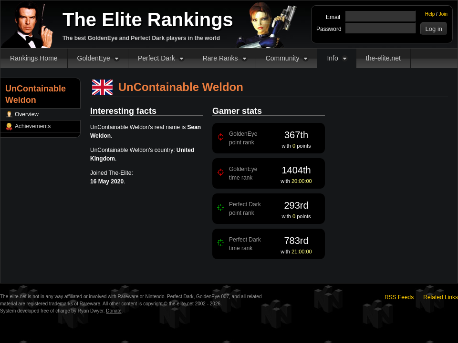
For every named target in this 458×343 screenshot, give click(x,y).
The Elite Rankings (147, 19)
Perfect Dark (156, 58)
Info (332, 58)
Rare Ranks (220, 58)
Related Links (440, 297)
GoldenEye (93, 58)
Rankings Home (34, 58)
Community (283, 58)
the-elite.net (383, 58)
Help (430, 14)
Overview (27, 114)
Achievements (33, 126)
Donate (113, 310)
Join (443, 14)
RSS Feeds (399, 297)
